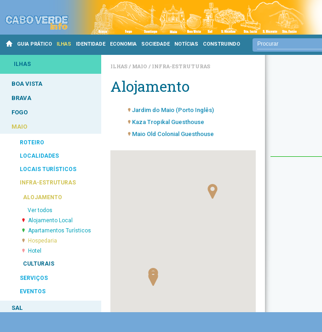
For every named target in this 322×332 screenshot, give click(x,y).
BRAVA (21, 98)
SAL (17, 307)
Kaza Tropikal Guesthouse (168, 122)
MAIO (19, 126)
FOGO (20, 112)
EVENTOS (33, 291)
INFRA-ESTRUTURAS (48, 182)
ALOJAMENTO (42, 197)
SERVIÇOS (34, 278)
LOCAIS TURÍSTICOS (48, 169)
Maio (140, 66)
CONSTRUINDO (221, 44)
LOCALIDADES (39, 156)
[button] (212, 191)
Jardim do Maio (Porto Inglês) (173, 110)
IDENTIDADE (90, 44)
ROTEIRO (32, 142)
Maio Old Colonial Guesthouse (173, 133)
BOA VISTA (27, 83)
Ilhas (119, 66)
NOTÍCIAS (186, 44)
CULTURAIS (38, 264)
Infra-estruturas (181, 66)
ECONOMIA (123, 44)
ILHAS (64, 44)
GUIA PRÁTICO (34, 44)
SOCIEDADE (155, 44)
